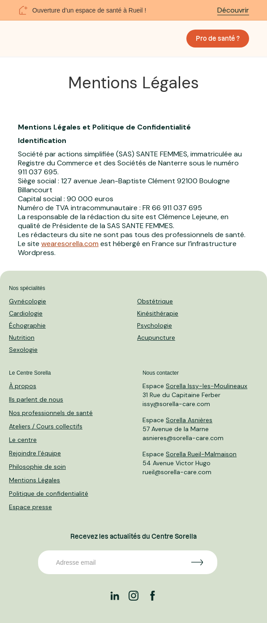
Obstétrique (155, 301)
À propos (22, 386)
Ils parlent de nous (36, 399)
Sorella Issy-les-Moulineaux (206, 386)
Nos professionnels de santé (51, 413)
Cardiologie (26, 313)
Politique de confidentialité (48, 493)
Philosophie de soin (37, 467)
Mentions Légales (34, 480)
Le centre (23, 440)
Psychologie (154, 325)
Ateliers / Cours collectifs (45, 426)
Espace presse (30, 507)
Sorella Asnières (189, 420)
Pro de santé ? (218, 38)
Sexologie (23, 350)
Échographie (27, 325)
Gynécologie (27, 301)
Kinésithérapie (157, 313)
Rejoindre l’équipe (35, 453)
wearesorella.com (70, 243)
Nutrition (21, 337)
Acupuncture (156, 337)
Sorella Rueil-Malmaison (201, 454)
